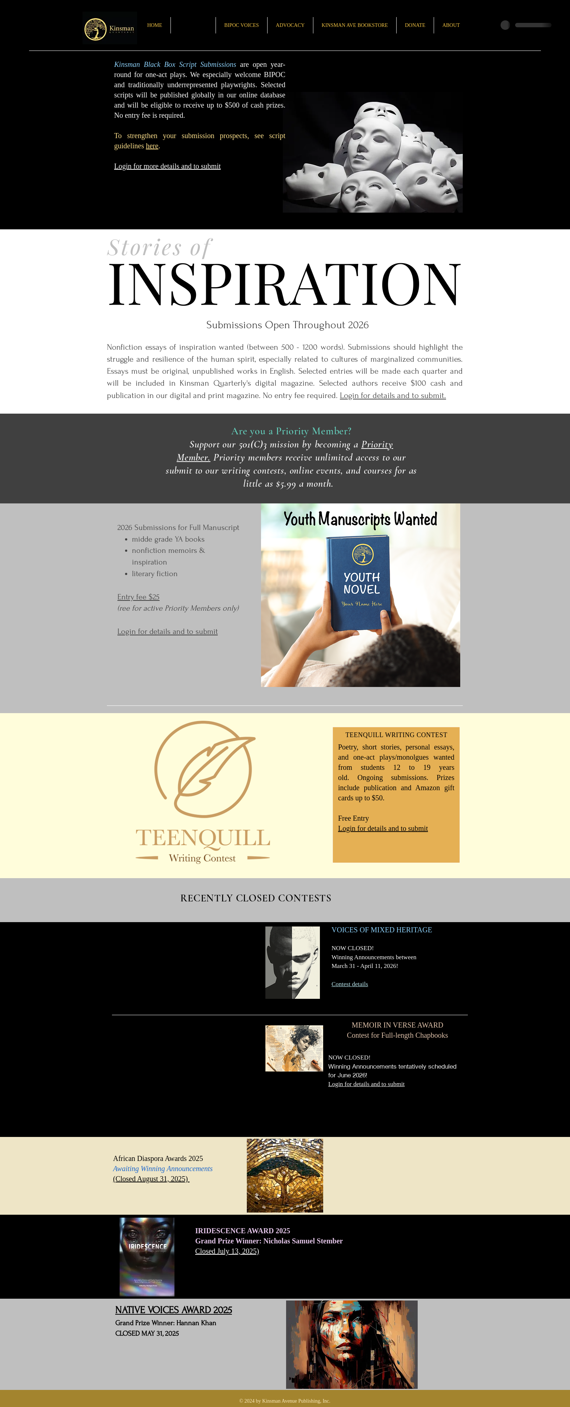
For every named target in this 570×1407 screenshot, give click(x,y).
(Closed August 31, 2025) (151, 1179)
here (152, 146)
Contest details (350, 984)
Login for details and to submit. (393, 395)
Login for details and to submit (383, 828)
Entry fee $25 (138, 596)
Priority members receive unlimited (283, 457)
